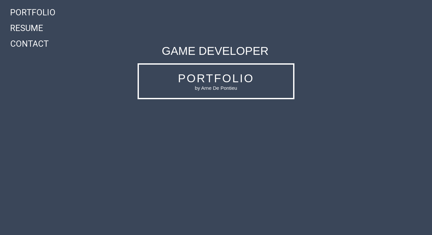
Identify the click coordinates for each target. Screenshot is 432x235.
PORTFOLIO (216, 78)
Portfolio (33, 12)
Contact (29, 44)
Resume (26, 28)
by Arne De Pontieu (216, 88)
